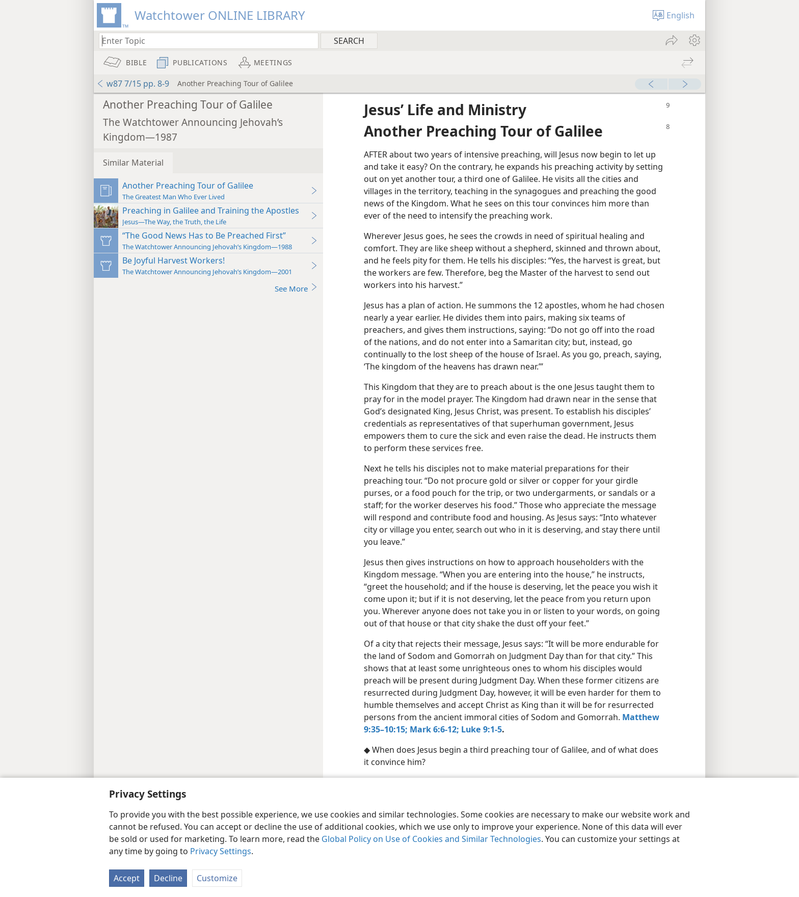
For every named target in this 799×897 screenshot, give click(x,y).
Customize (217, 878)
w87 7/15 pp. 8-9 (132, 83)
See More (296, 288)
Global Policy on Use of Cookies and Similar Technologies (431, 839)
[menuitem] (694, 40)
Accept (127, 878)
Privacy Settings (220, 851)
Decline (168, 878)
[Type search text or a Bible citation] (204, 40)
